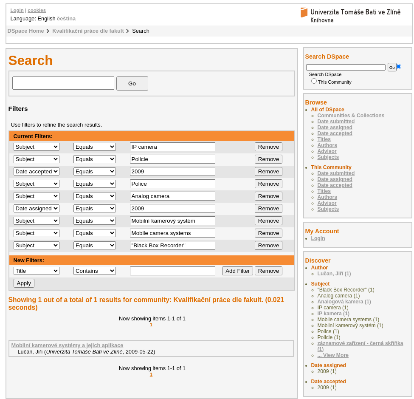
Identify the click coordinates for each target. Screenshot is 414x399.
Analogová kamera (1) (344, 302)
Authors (328, 145)
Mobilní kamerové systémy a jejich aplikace (67, 345)
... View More (333, 355)
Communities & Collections (351, 116)
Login (17, 10)
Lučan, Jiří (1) (334, 274)
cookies (37, 10)
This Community (331, 82)
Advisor (327, 151)
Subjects (328, 157)
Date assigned (335, 127)
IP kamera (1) (333, 314)
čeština (66, 18)
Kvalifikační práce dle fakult (88, 31)
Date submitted (336, 122)
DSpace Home (26, 31)
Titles (324, 139)
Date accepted (335, 133)
